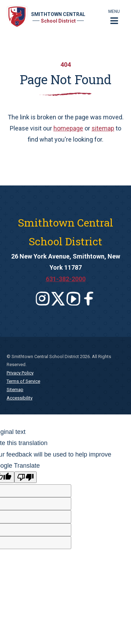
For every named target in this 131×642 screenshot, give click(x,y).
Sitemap (15, 389)
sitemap (103, 128)
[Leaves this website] (43, 299)
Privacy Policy (20, 372)
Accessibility (19, 398)
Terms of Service (23, 381)
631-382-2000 (66, 279)
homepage (68, 128)
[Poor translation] (25, 477)
